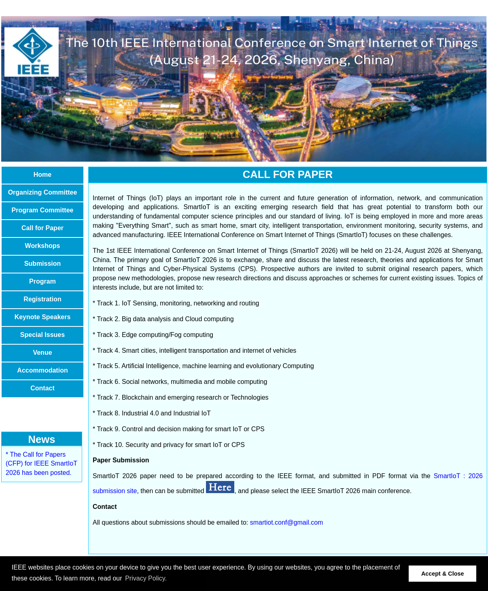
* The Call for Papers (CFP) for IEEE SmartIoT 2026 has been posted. (41, 464)
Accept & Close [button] (442, 573)
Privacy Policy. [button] (146, 578)
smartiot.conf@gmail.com (286, 522)
